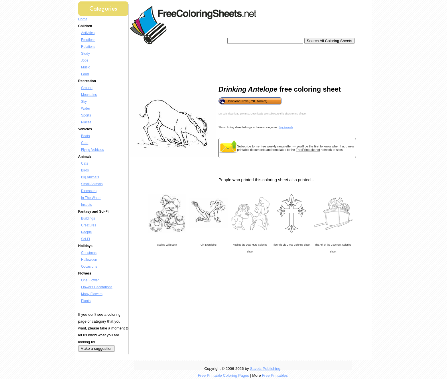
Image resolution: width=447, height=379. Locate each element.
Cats (84, 163)
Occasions (89, 266)
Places (86, 122)
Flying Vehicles (92, 150)
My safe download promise (233, 113)
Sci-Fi (85, 239)
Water (85, 108)
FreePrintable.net (308, 149)
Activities (87, 33)
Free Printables (275, 375)
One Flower (90, 280)
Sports (86, 115)
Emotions (88, 40)
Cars (84, 143)
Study (85, 54)
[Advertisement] (237, 63)
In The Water (91, 198)
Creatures (88, 225)
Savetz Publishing (265, 368)
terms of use (299, 113)
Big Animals (90, 177)
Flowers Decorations (96, 287)
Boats (85, 136)
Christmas (89, 253)
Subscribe (244, 146)
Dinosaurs (89, 191)
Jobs (84, 60)
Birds (85, 170)
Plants (85, 301)
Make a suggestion (96, 348)
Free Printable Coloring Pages (223, 375)
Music (85, 67)
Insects (86, 205)
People (86, 232)
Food (85, 74)
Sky (84, 102)
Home (82, 19)
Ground (86, 88)
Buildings (88, 218)
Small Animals (92, 184)
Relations (88, 47)
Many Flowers (92, 294)
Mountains (89, 95)
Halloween (89, 260)
